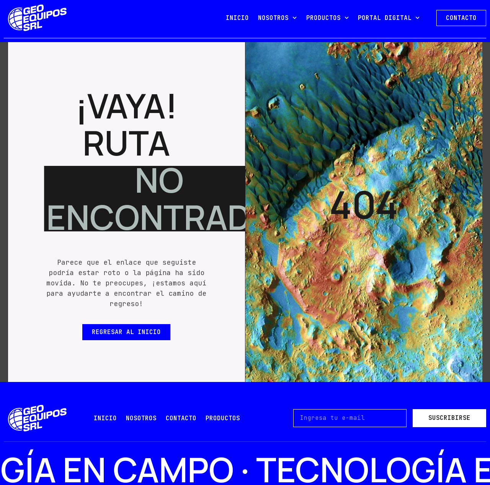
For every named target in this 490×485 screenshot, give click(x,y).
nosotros (141, 418)
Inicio (105, 418)
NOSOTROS (277, 18)
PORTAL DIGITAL (389, 18)
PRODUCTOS (327, 18)
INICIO (237, 18)
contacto (181, 418)
